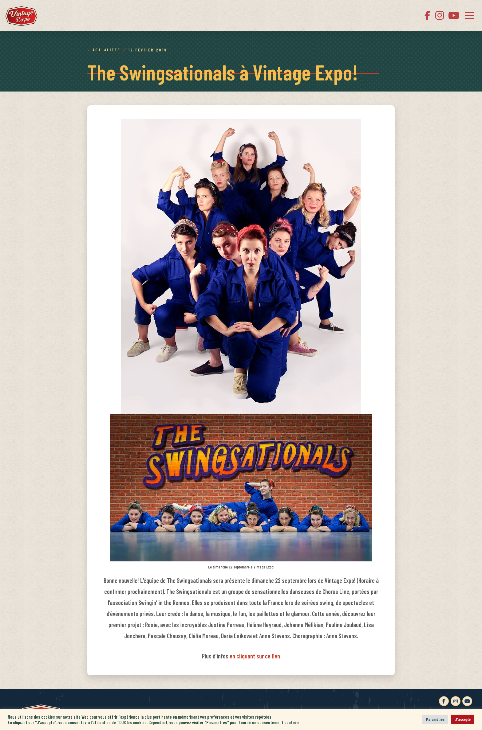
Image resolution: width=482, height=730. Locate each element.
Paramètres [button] (435, 719)
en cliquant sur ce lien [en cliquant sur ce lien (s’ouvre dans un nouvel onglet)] (255, 656)
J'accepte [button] (463, 719)
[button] (469, 15)
